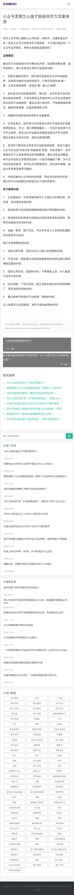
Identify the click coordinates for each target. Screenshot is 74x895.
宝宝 (37, 698)
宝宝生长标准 (59, 729)
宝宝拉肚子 (14, 828)
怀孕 (59, 761)
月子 (14, 724)
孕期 (37, 839)
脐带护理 (59, 792)
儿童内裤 (59, 844)
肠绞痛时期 (37, 823)
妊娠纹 (37, 719)
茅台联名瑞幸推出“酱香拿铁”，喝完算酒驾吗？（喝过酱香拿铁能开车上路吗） (36, 419)
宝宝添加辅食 (37, 834)
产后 (59, 719)
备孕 (14, 766)
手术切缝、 (59, 860)
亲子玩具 (37, 766)
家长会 (37, 828)
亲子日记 (59, 703)
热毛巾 (59, 813)
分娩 (37, 781)
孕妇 (37, 724)
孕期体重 (14, 813)
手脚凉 (14, 740)
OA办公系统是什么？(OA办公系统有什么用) (26, 514)
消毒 (37, 797)
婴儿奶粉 (37, 703)
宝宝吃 (59, 828)
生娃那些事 (59, 781)
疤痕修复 (59, 855)
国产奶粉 (14, 703)
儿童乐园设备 (59, 839)
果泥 (59, 834)
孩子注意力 (14, 708)
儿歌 (59, 766)
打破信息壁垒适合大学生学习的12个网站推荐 (33, 403)
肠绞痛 (37, 745)
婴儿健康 (37, 865)
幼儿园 (37, 808)
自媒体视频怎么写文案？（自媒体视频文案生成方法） (31, 675)
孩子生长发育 (37, 740)
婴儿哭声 (14, 734)
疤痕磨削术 (14, 860)
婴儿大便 (59, 865)
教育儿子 (37, 771)
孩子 (37, 755)
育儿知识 (14, 745)
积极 (59, 755)
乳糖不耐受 (37, 729)
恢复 (14, 802)
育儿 (14, 755)
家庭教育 (14, 787)
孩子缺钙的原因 (37, 792)
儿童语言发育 (14, 808)
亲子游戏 (14, 719)
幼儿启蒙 (59, 740)
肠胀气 (59, 745)
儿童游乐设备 (14, 844)
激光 (37, 860)
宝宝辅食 (37, 776)
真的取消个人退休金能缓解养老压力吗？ (30, 413)
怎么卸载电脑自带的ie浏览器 (18, 625)
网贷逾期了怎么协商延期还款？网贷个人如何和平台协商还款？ (36, 387)
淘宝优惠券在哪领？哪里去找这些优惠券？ (31, 393)
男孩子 (59, 771)
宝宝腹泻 (59, 787)
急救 (37, 844)
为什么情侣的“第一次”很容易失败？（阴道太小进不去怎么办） (36, 398)
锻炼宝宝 (14, 855)
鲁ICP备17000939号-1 (60, 886)
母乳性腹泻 (14, 729)
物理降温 (37, 813)
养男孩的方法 (59, 802)
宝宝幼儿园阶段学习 (59, 849)
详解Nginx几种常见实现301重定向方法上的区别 (28, 463)
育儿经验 (37, 761)
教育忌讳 (14, 776)
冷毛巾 (14, 818)
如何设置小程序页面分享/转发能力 (21, 587)
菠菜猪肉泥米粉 (59, 776)
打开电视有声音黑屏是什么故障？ (21, 637)
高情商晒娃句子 (59, 714)
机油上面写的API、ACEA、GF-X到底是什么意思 (28, 551)
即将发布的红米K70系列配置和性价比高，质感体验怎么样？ (34, 612)
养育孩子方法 (14, 771)
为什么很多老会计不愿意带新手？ (26, 382)
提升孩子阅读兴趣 (14, 792)
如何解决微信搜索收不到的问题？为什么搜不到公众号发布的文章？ (36, 357)
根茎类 (14, 834)
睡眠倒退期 (14, 823)
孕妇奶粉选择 (14, 870)
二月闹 (59, 698)
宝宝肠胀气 (37, 787)
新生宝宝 (59, 708)
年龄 (59, 808)
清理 (59, 797)
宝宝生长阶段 (14, 865)
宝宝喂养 (14, 698)
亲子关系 (37, 714)
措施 (14, 761)
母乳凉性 (59, 750)
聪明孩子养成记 (37, 802)
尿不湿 (14, 714)
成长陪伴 (37, 855)
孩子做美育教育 (37, 849)
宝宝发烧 (37, 734)
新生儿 (14, 781)
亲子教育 (37, 708)
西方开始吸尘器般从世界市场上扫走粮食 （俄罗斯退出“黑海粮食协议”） (36, 408)
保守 (14, 797)
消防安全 (14, 849)
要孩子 (14, 839)
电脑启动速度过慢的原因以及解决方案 (23, 662)
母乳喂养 (14, 750)
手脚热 (59, 734)
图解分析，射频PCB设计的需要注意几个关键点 (28, 564)
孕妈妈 (59, 724)
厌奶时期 (59, 823)
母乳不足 (37, 750)
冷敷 (59, 818)
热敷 (37, 818)
